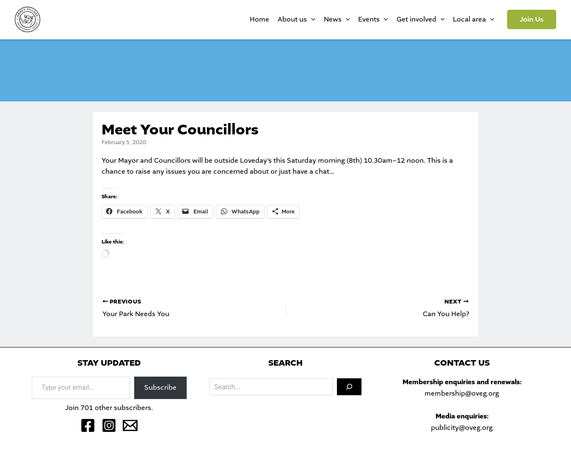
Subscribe (160, 387)
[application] (311, 19)
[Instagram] (109, 425)
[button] (531, 19)
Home (259, 19)
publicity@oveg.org (462, 427)
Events (373, 19)
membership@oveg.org (462, 393)
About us (296, 19)
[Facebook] (87, 425)
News (337, 19)
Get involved (421, 19)
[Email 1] (130, 425)
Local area (473, 19)
